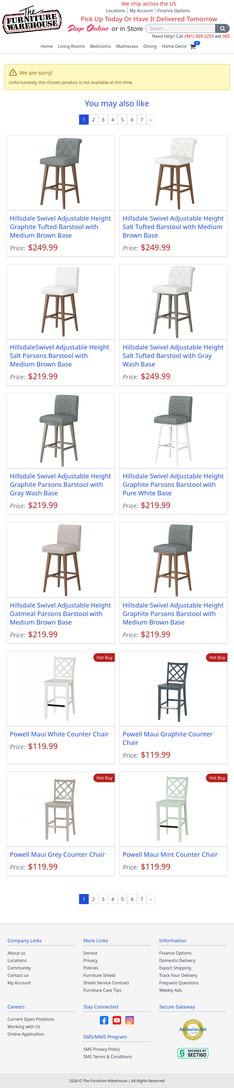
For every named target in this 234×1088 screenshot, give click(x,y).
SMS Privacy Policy (101, 1049)
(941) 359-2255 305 (207, 36)
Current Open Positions (30, 1019)
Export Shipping (175, 968)
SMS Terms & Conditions (107, 1057)
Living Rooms (71, 46)
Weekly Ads (170, 990)
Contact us (18, 975)
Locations (115, 11)
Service (90, 953)
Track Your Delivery (178, 975)
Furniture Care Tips (102, 990)
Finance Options (173, 11)
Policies (90, 968)
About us (16, 953)
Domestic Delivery (177, 960)
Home (47, 46)
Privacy (90, 960)
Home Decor (174, 46)
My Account (141, 11)
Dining (150, 46)
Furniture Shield (99, 975)
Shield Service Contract (106, 983)
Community (19, 968)
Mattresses (127, 46)
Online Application (25, 1034)
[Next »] (151, 120)
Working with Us (23, 1027)
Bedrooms (100, 46)
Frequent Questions (179, 983)
